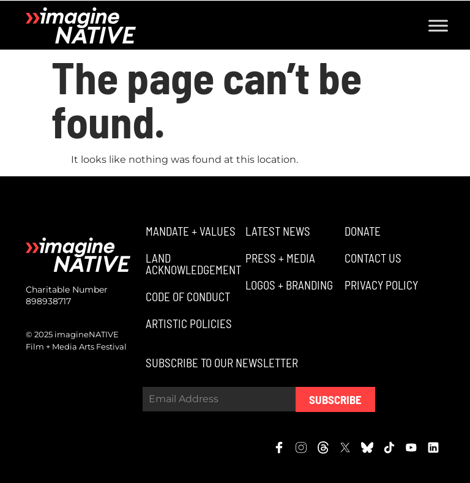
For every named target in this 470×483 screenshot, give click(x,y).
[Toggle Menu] (438, 25)
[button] (189, 231)
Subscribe (335, 399)
